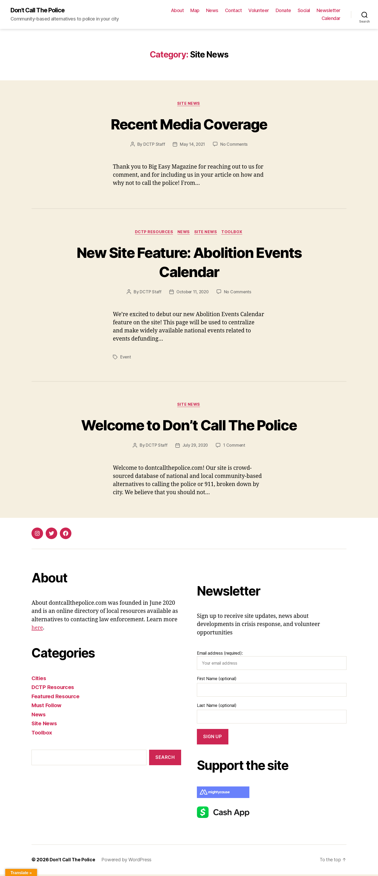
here (38, 629)
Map (225, 10)
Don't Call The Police (39, 10)
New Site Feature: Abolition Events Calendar (189, 262)
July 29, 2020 (195, 446)
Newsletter (303, 18)
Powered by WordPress (127, 861)
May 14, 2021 (192, 145)
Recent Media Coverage (188, 124)
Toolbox (234, 233)
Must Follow (47, 706)
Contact (263, 10)
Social (334, 10)
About (207, 10)
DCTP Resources (152, 233)
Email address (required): (271, 661)
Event (126, 358)
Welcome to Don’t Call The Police (189, 426)
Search (165, 758)
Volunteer (289, 10)
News (243, 10)
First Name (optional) (216, 680)
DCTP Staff (153, 145)
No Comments (234, 145)
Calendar (331, 18)
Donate (314, 10)
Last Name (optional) (217, 707)
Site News (189, 104)
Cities (39, 679)
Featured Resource (56, 697)
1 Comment (235, 446)
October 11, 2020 (192, 293)
